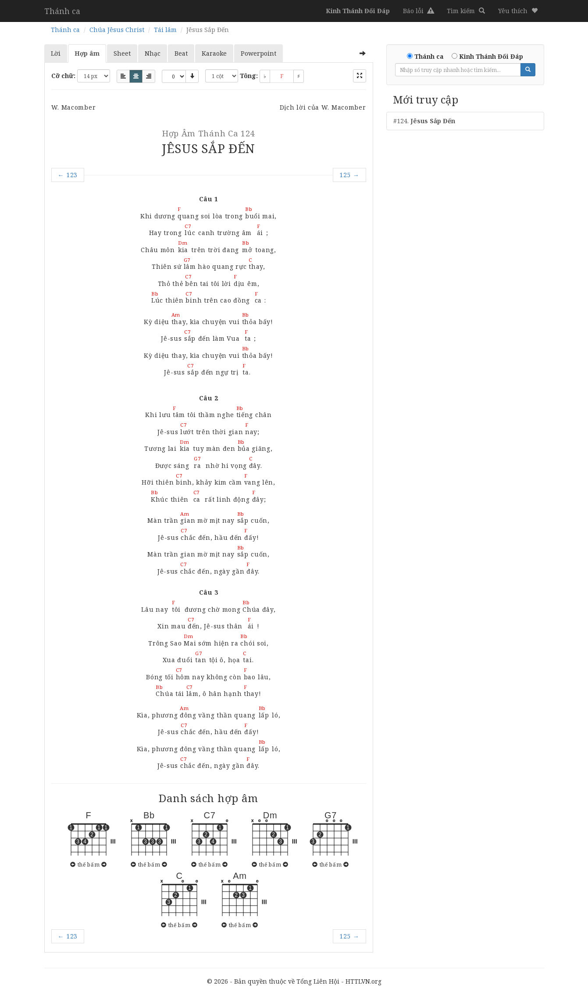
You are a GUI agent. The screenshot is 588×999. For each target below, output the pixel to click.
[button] (518, 11)
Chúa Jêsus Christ (116, 29)
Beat (181, 53)
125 (349, 175)
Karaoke (214, 53)
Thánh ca (62, 11)
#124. (424, 121)
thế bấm (88, 864)
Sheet (122, 53)
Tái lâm (165, 29)
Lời (56, 53)
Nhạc (152, 53)
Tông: (249, 75)
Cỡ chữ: (63, 75)
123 (68, 175)
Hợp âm (87, 53)
